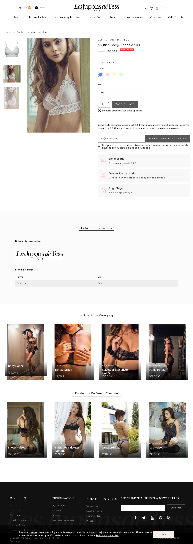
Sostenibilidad (93, 515)
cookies (33, 532)
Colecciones (92, 506)
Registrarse (15, 515)
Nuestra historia (94, 511)
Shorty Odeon (16, 447)
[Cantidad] (102, 104)
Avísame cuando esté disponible (167, 138)
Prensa (89, 520)
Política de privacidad (107, 535)
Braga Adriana (111, 447)
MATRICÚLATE (125, 104)
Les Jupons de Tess (114, 40)
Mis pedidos (16, 510)
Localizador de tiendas (63, 520)
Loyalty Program (18, 520)
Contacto (56, 515)
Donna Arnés (63, 370)
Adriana (58, 443)
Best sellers (57, 510)
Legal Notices (58, 505)
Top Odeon (156, 447)
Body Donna (16, 366)
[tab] (96, 228)
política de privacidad (138, 147)
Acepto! (163, 534)
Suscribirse (176, 508)
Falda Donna (157, 370)
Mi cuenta (14, 505)
